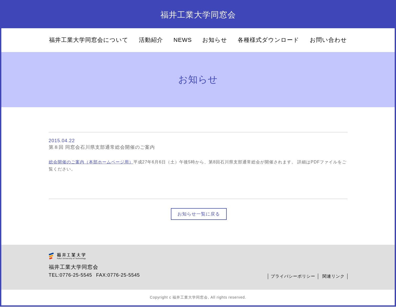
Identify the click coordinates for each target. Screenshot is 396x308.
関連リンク (333, 277)
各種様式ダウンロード (268, 40)
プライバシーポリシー (293, 277)
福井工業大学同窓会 (198, 14)
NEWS (182, 40)
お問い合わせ (328, 40)
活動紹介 (151, 40)
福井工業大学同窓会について (88, 40)
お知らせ (214, 40)
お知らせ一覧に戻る (198, 214)
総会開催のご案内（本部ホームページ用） (91, 162)
